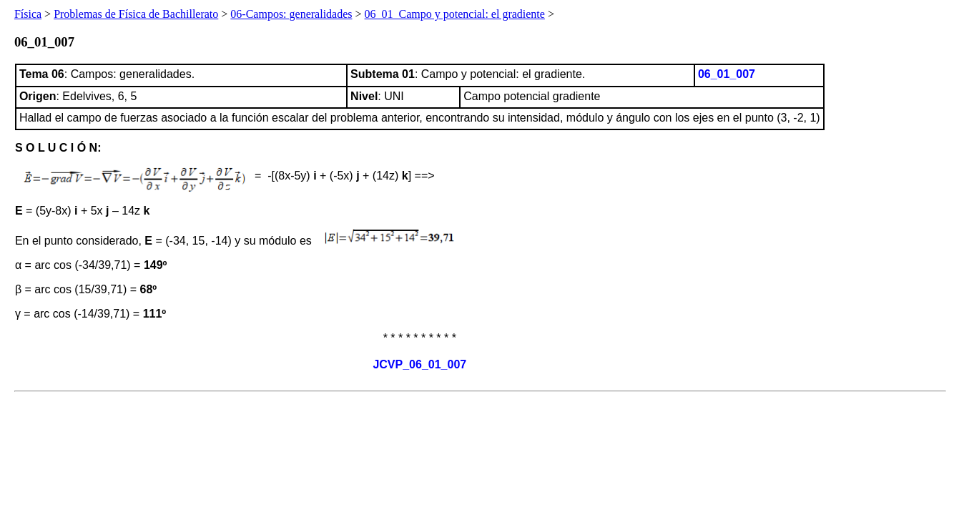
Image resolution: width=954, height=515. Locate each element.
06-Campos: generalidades (291, 14)
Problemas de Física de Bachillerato (136, 14)
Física (27, 14)
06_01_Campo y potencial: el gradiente (455, 14)
